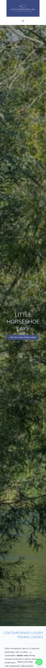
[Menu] (23, 20)
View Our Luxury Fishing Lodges (23, 337)
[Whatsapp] (39, 662)
